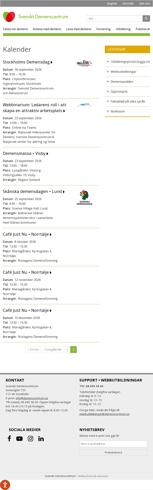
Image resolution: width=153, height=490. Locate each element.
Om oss (144, 3)
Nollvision (118, 111)
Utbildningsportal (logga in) (130, 62)
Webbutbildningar (123, 72)
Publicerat (143, 29)
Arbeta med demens (47, 29)
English (112, 3)
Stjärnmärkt (119, 91)
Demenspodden (122, 82)
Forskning (103, 29)
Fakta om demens (15, 29)
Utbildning (123, 29)
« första (33, 349)
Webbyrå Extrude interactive (93, 476)
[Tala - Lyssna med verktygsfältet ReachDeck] (5, 485)
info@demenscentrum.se (32, 398)
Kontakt (128, 3)
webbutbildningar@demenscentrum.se (104, 414)
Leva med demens (78, 29)
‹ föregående (52, 349)
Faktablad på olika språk (128, 101)
